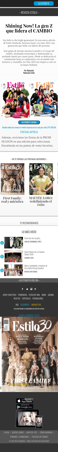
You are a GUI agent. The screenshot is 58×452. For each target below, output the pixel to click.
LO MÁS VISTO (29, 232)
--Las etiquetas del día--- (29, 280)
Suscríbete (24, 304)
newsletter (36, 304)
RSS (17, 304)
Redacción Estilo (29, 72)
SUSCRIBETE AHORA (29, 122)
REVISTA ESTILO (29, 12)
